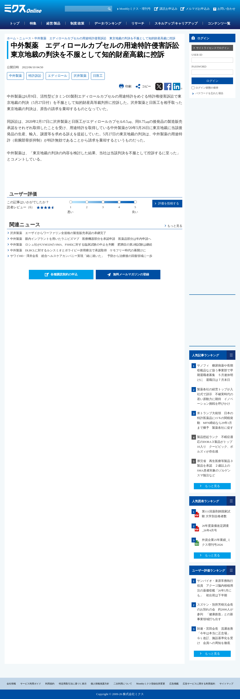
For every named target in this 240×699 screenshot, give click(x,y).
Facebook (167, 86)
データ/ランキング (107, 23)
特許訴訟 (34, 75)
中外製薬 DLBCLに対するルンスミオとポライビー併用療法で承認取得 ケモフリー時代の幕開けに (78, 250)
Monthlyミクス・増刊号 (135, 8)
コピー (146, 86)
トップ (14, 23)
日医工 (98, 75)
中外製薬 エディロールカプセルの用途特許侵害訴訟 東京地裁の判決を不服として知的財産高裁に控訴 (104, 38)
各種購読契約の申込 (64, 274)
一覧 (231, 355)
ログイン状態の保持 (206, 87)
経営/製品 (53, 23)
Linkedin (177, 86)
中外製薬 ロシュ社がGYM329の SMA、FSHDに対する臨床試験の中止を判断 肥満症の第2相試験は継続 (81, 244)
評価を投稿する (168, 203)
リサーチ (137, 23)
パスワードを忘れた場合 (209, 93)
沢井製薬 (80, 75)
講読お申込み (168, 8)
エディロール (57, 75)
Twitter (159, 86)
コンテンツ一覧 (219, 23)
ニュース (25, 38)
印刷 (128, 86)
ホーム (11, 38)
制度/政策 (77, 23)
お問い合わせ (226, 8)
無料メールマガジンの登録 (131, 274)
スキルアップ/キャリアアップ (176, 23)
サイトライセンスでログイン (212, 47)
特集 (33, 23)
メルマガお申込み (198, 8)
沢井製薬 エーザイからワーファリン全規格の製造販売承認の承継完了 (58, 233)
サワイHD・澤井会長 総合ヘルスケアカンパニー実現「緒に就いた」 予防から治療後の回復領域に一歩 (81, 256)
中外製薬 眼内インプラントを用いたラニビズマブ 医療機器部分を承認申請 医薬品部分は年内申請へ (80, 238)
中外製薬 (15, 75)
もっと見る (174, 226)
